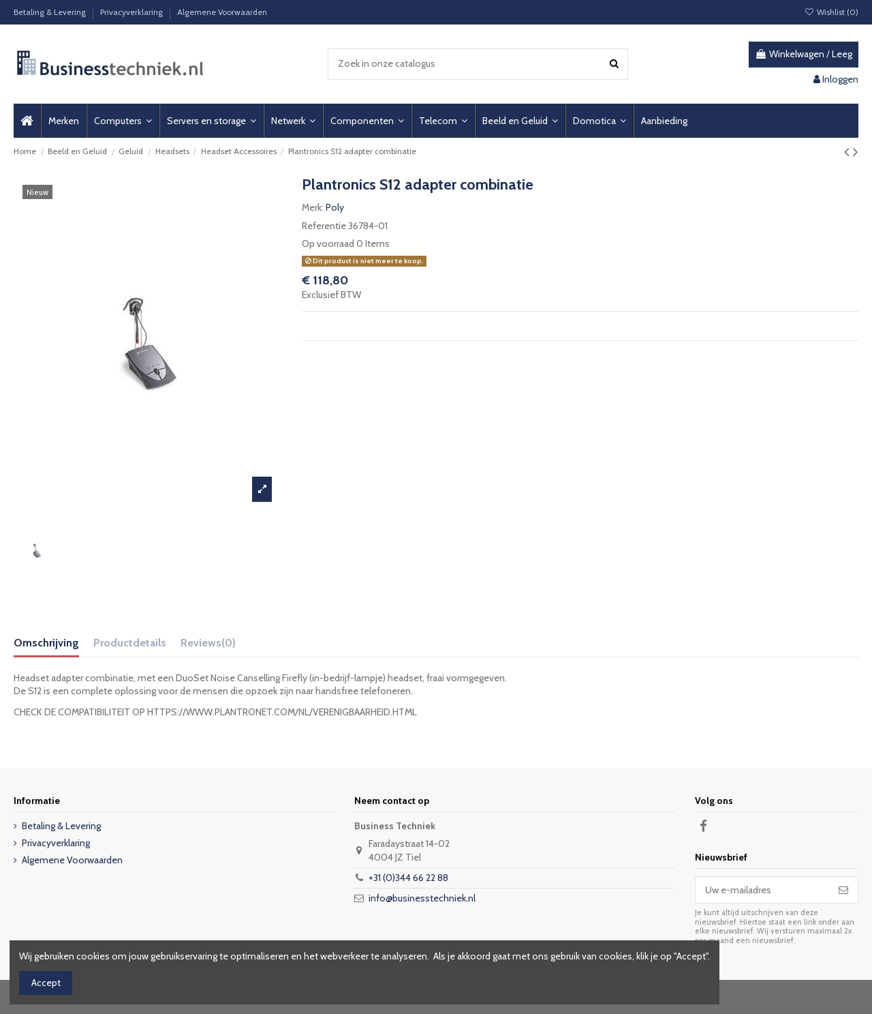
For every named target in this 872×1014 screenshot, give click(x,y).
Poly (335, 207)
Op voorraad (328, 243)
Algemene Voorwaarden (222, 12)
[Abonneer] (843, 890)
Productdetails (129, 642)
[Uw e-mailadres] (762, 890)
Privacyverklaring (132, 12)
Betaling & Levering (51, 12)
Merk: (313, 207)
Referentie (324, 226)
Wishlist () (831, 12)
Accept (46, 982)
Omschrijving (46, 642)
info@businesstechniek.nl (422, 898)
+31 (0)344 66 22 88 (408, 877)
